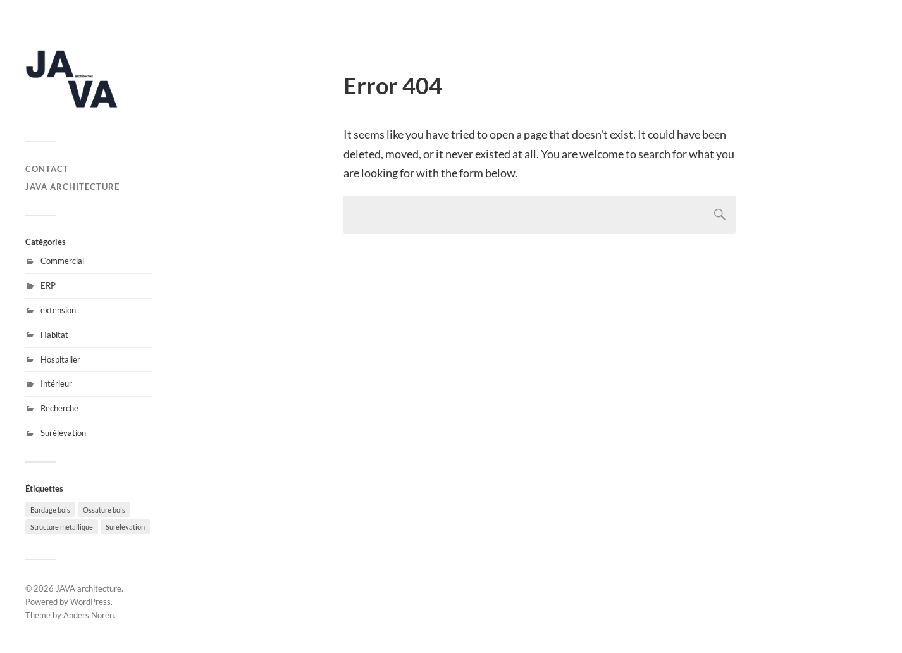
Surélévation (63, 433)
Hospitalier (60, 359)
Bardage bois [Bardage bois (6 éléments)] (50, 510)
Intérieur (56, 383)
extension (58, 310)
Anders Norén (88, 615)
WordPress (90, 602)
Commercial (62, 261)
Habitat (54, 335)
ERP (48, 285)
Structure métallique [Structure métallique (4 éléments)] (61, 527)
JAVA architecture (72, 187)
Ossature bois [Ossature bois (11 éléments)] (104, 510)
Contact (47, 169)
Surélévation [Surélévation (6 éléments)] (125, 527)
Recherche (59, 408)
